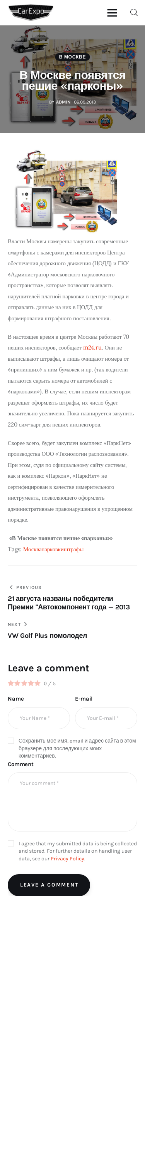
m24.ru (92, 347)
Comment (21, 764)
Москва (32, 549)
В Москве (72, 57)
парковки (52, 549)
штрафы (74, 549)
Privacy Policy (67, 858)
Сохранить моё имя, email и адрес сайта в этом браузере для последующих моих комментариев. (77, 748)
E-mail (83, 698)
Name (16, 698)
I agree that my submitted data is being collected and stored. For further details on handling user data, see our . (78, 851)
